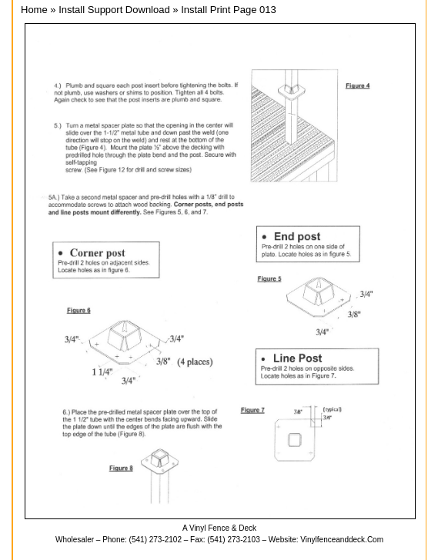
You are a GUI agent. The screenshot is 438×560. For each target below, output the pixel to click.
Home (34, 9)
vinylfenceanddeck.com (341, 539)
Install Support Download (114, 9)
